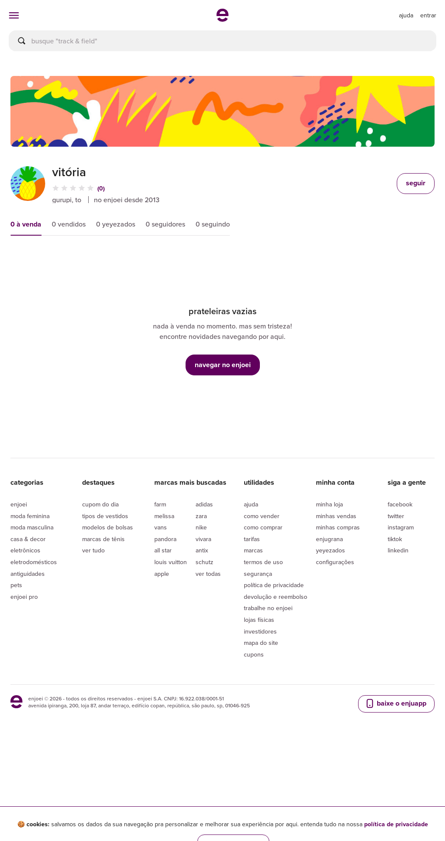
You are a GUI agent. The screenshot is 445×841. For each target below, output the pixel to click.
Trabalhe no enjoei (268, 688)
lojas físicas (259, 700)
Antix (202, 631)
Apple (161, 654)
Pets (16, 665)
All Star (163, 631)
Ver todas (208, 654)
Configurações (335, 642)
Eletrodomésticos (33, 642)
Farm (160, 585)
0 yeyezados (115, 224)
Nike (201, 608)
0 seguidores (165, 224)
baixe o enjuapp (395, 784)
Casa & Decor (28, 619)
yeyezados (330, 631)
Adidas (204, 585)
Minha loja (329, 585)
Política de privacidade (274, 665)
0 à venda (25, 224)
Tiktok (395, 619)
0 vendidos (69, 224)
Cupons (254, 735)
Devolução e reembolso (275, 677)
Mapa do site (261, 723)
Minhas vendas (336, 596)
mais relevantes (44, 260)
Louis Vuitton (170, 642)
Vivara (203, 619)
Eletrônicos (25, 631)
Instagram (401, 608)
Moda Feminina (30, 596)
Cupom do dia (100, 585)
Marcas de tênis (103, 619)
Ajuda (251, 585)
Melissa (164, 596)
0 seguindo (213, 224)
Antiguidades (27, 654)
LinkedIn (398, 631)
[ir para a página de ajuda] (406, 15)
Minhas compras (338, 608)
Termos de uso (263, 642)
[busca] (222, 40)
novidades (153, 260)
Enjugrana (329, 619)
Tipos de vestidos (105, 596)
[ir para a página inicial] (222, 19)
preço (102, 260)
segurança (258, 654)
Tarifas (252, 619)
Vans (160, 608)
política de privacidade (396, 824)
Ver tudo (93, 631)
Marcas (253, 631)
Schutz (204, 642)
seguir (415, 183)
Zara (201, 596)
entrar (428, 15)
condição (209, 260)
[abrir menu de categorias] (14, 15)
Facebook (400, 585)
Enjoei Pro (24, 677)
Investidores (260, 712)
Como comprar (263, 608)
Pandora (165, 619)
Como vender (261, 596)
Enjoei (18, 585)
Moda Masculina (31, 608)
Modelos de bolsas (107, 608)
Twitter (396, 596)
